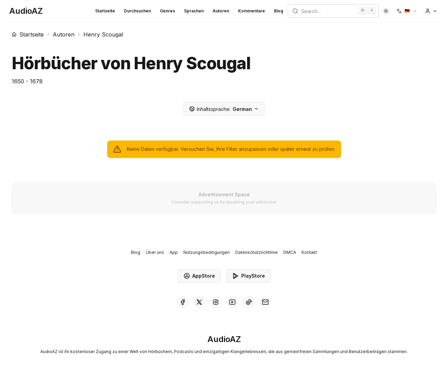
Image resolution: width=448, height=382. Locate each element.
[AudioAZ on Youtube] (232, 302)
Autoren (221, 10)
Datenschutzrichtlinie (256, 252)
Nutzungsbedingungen (206, 252)
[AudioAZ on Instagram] (215, 302)
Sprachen (194, 10)
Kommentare (251, 10)
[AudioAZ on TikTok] (248, 302)
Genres (167, 10)
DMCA (289, 252)
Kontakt (309, 252)
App (174, 252)
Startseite (105, 10)
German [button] (224, 109)
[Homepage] (26, 11)
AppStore (199, 275)
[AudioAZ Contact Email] (265, 302)
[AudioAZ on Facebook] (182, 302)
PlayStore (248, 275)
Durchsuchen (137, 10)
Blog (278, 10)
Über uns (155, 252)
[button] (406, 11)
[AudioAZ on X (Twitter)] (199, 302)
